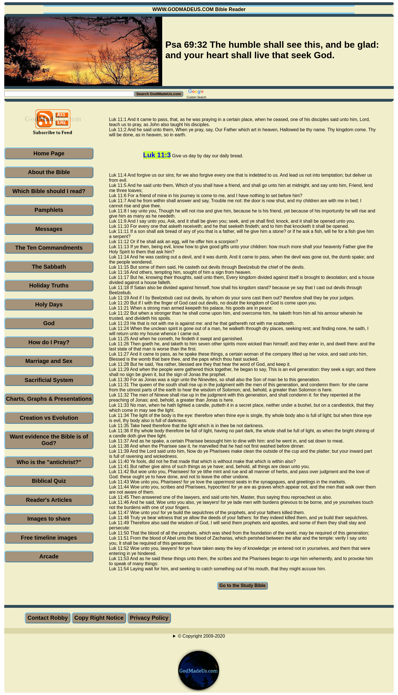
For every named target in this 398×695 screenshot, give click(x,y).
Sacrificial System (49, 380)
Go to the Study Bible (242, 585)
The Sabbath (49, 267)
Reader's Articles (49, 500)
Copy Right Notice (98, 618)
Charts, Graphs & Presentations (49, 399)
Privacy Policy (149, 618)
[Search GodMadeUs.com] (69, 94)
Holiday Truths (49, 285)
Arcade (49, 556)
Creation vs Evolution (49, 418)
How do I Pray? (48, 342)
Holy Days (49, 304)
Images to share (48, 518)
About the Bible (49, 172)
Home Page (49, 153)
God (49, 323)
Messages (48, 229)
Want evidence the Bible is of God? (49, 439)
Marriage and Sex (48, 361)
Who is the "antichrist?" (48, 462)
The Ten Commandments (48, 248)
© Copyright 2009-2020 (201, 636)
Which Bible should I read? (49, 191)
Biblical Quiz (49, 481)
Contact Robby (48, 618)
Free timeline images (49, 538)
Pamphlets (49, 210)
